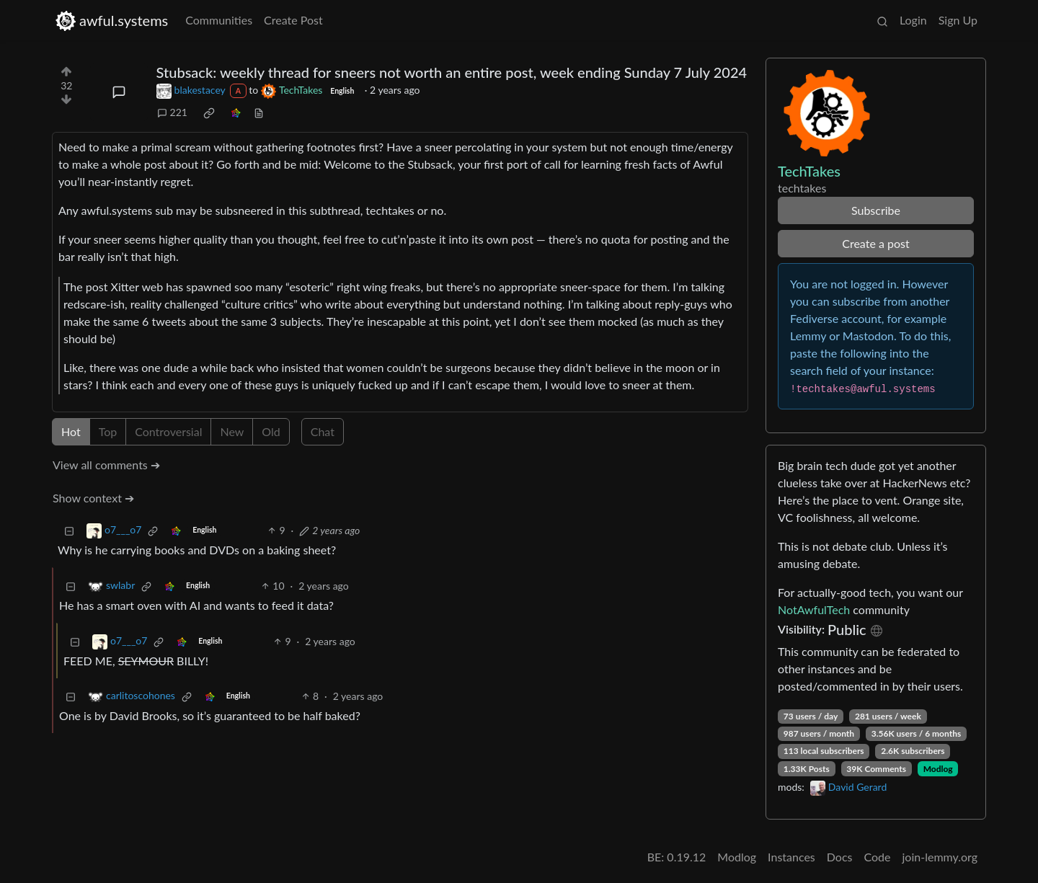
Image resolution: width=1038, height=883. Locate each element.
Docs (840, 857)
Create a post (875, 243)
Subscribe (875, 210)
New (232, 431)
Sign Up (958, 20)
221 (172, 112)
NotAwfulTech (814, 609)
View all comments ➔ (106, 464)
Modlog (938, 768)
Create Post (293, 20)
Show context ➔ (93, 498)
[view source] (258, 112)
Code (877, 857)
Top (108, 431)
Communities (218, 20)
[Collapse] (69, 530)
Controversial (168, 431)
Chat (322, 431)
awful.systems (111, 20)
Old (271, 431)
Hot (71, 431)
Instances (791, 857)
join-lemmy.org (939, 857)
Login (913, 20)
